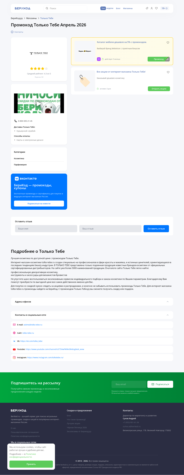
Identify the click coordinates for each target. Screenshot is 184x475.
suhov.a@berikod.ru (132, 426)
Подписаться (160, 384)
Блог (118, 8)
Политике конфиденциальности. (22, 455)
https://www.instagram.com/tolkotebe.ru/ (45, 357)
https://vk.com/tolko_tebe (31, 341)
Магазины (128, 8)
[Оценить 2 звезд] (35, 68)
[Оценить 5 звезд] (46, 68)
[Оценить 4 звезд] (42, 68)
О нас (13, 428)
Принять (30, 464)
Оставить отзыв (156, 228)
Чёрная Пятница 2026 (77, 427)
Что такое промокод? (76, 419)
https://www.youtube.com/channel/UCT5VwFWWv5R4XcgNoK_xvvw (55, 349)
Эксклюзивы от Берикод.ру (79, 431)
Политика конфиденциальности (25, 436)
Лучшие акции (73, 423)
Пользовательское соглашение (25, 432)
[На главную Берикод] (36, 410)
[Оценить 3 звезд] (39, 68)
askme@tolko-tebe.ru (33, 325)
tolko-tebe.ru (28, 333)
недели (106, 8)
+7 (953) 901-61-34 (131, 422)
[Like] (168, 42)
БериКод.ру (17, 18)
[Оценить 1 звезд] (31, 68)
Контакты (17, 32)
